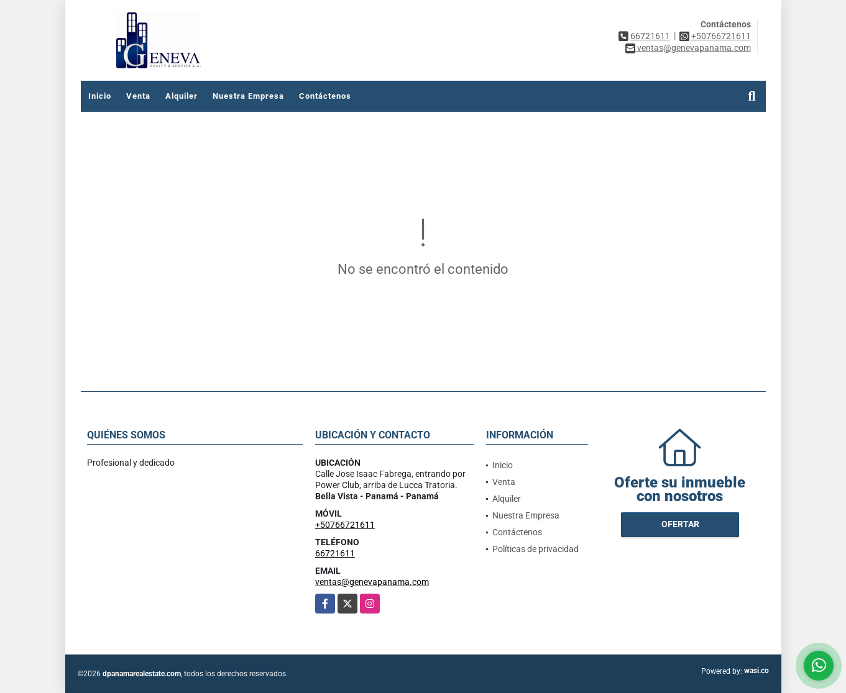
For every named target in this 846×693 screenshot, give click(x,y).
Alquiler (181, 96)
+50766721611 (721, 36)
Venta (138, 96)
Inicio (99, 96)
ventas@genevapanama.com (372, 582)
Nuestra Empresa (248, 96)
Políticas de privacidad (535, 549)
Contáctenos (325, 96)
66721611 (650, 36)
